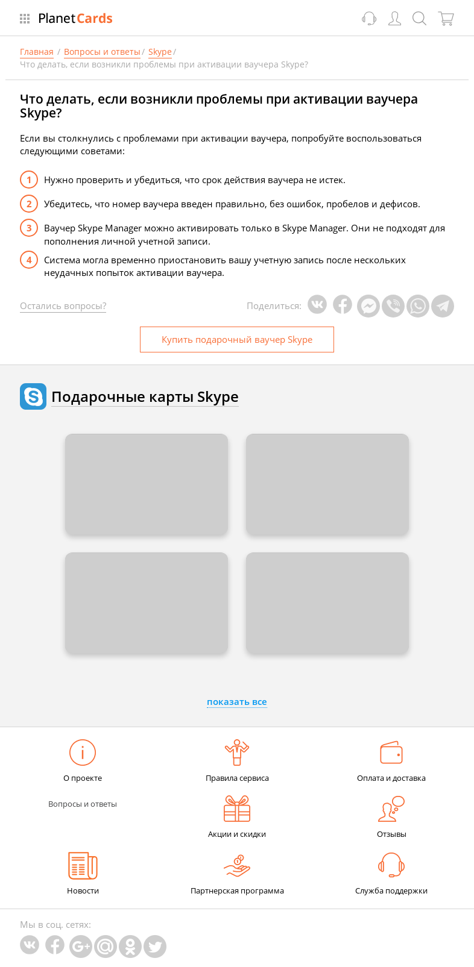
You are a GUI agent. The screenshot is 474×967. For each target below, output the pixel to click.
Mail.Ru (105, 946)
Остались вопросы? (63, 305)
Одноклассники (130, 946)
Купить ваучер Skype (237, 339)
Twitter (155, 946)
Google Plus (80, 946)
